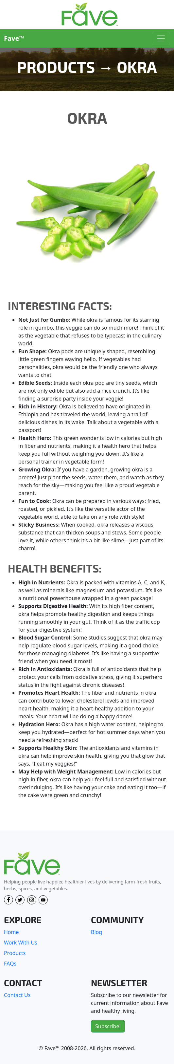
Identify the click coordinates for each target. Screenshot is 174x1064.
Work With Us (20, 942)
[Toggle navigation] (161, 38)
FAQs (10, 963)
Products (15, 953)
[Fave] (32, 864)
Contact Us (17, 995)
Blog (96, 932)
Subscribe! (108, 1026)
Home (11, 932)
